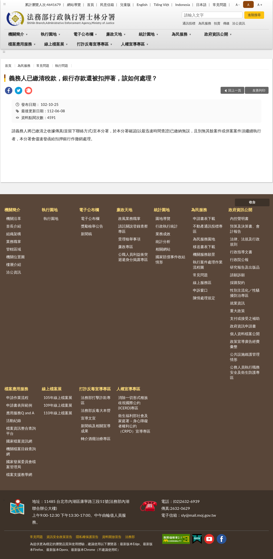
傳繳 (226, 23)
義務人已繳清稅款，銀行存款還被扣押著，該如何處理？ (83, 78)
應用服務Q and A (20, 413)
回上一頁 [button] (234, 90)
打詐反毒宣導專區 (93, 44)
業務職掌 (13, 241)
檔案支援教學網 (19, 474)
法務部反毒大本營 (96, 410)
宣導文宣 (88, 418)
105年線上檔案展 (58, 397)
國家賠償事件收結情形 (170, 259)
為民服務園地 (204, 239)
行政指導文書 (241, 252)
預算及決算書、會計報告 (245, 228)
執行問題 (61, 66)
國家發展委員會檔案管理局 (21, 464)
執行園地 (49, 34)
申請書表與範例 (19, 405)
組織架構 (13, 234)
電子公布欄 (83, 34)
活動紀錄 (13, 420)
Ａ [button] (248, 4)
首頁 (90, 4)
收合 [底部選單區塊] (252, 202)
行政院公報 (239, 259)
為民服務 (204, 23)
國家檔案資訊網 (19, 441)
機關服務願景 (204, 254)
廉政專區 (125, 246)
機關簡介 (16, 34)
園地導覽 (163, 218)
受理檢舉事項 (129, 239)
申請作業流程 (17, 397)
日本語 (201, 4)
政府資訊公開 (216, 34)
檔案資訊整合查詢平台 (21, 431)
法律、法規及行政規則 (245, 241)
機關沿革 (13, 218)
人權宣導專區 (133, 44)
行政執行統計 (167, 226)
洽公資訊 (238, 23)
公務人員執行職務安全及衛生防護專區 (245, 372)
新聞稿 (86, 234)
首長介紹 (13, 226)
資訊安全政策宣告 (59, 537)
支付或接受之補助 (245, 318)
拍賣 (217, 23)
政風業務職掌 (129, 218)
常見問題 (220, 4)
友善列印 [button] (258, 90)
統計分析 (163, 241)
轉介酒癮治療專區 (96, 438)
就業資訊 (237, 303)
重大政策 (237, 310)
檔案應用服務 (20, 44)
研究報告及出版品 (245, 267)
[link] (8, 91)
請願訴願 (237, 275)
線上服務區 (202, 282)
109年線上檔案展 (58, 405)
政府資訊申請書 (243, 326)
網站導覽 (74, 4)
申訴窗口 (200, 290)
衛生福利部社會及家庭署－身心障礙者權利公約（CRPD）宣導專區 (134, 423)
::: (4, 4)
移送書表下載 (204, 246)
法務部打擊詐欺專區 (96, 400)
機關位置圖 (15, 257)
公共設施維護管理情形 (245, 357)
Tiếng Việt (161, 4)
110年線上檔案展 (58, 413)
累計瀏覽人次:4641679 (43, 4)
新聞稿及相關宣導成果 (96, 428)
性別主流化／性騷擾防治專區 (245, 293)
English (142, 4)
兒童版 (125, 4)
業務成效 (163, 234)
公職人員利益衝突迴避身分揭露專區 (133, 257)
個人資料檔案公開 (245, 333)
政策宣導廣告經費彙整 (245, 344)
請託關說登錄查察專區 (133, 228)
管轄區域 (13, 249)
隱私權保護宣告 (87, 537)
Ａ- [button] (237, 4)
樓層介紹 (13, 264)
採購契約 (237, 282)
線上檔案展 (54, 44)
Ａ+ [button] (259, 4)
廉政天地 (114, 34)
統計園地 (147, 34)
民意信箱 (107, 4)
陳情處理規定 (204, 298)
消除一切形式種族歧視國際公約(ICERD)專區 (133, 402)
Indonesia (182, 4)
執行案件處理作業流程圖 (208, 264)
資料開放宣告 (111, 537)
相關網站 (163, 249)
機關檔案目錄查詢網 (21, 451)
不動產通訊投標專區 (208, 228)
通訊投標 (188, 23)
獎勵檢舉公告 (92, 226)
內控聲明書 (239, 218)
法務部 (130, 537)
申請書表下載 (204, 218)
